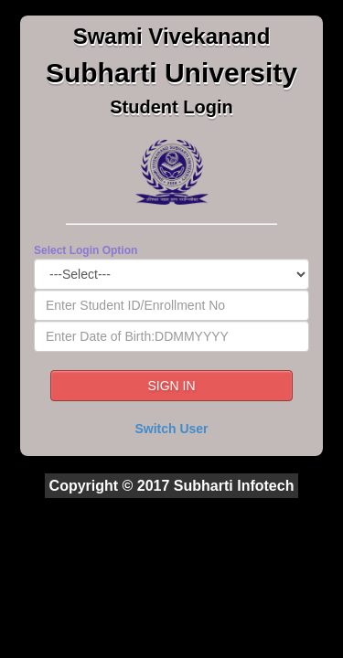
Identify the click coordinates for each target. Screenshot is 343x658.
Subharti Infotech (234, 486)
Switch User (171, 428)
